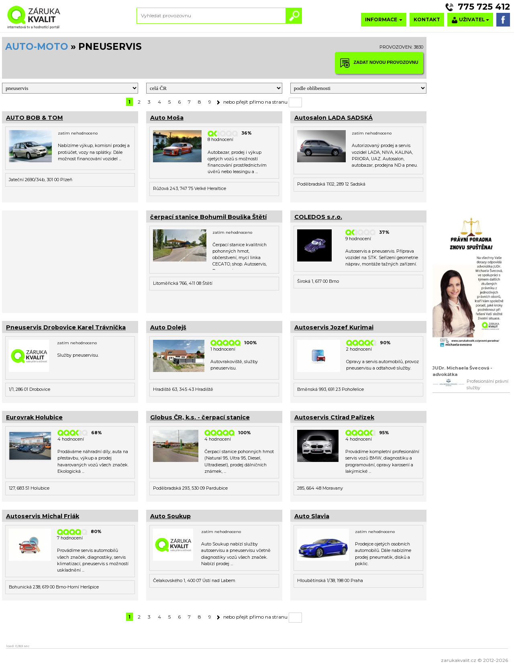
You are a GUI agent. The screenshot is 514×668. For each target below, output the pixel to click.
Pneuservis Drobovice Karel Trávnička (66, 327)
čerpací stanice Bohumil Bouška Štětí (208, 217)
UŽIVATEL (470, 19)
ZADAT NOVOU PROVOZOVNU (379, 63)
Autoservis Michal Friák (42, 516)
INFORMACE (383, 19)
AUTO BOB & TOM (34, 117)
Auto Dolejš (168, 327)
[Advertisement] (70, 260)
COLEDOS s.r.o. (318, 217)
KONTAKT (427, 19)
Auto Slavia (311, 516)
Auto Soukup (170, 516)
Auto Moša (167, 117)
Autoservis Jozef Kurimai (333, 327)
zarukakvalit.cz (458, 660)
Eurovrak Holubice (34, 417)
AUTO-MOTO (36, 46)
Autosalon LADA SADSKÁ (333, 117)
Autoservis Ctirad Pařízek (334, 417)
